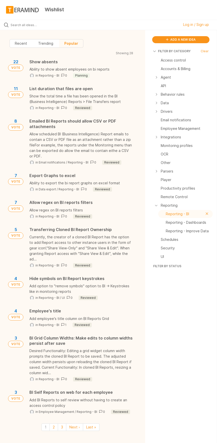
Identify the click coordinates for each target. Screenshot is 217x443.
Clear (205, 51)
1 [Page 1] (45, 427)
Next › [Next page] (74, 427)
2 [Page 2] (54, 427)
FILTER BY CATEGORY (172, 51)
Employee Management (56, 412)
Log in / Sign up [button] (196, 24)
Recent (21, 43)
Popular (71, 43)
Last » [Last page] (91, 427)
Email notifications (52, 162)
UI (63, 298)
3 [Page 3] (62, 427)
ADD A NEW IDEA (181, 39)
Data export (47, 189)
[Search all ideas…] (34, 25)
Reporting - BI (49, 75)
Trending (45, 43)
